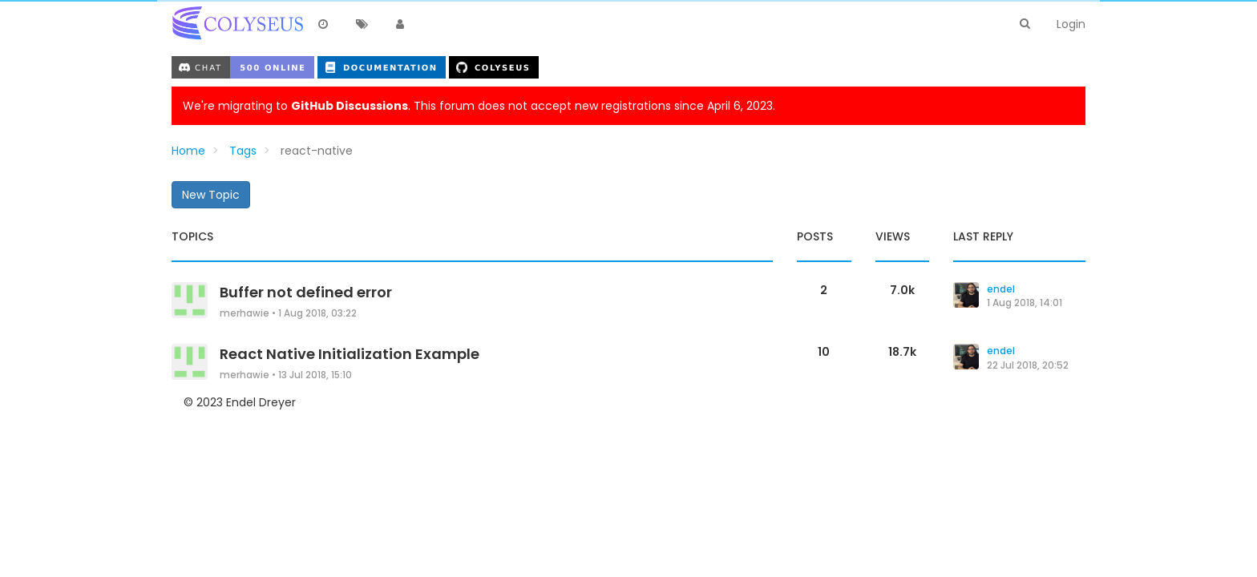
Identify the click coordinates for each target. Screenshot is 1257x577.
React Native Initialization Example (349, 354)
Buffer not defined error (306, 292)
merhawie (244, 313)
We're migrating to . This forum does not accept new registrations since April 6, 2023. (479, 106)
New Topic (211, 195)
